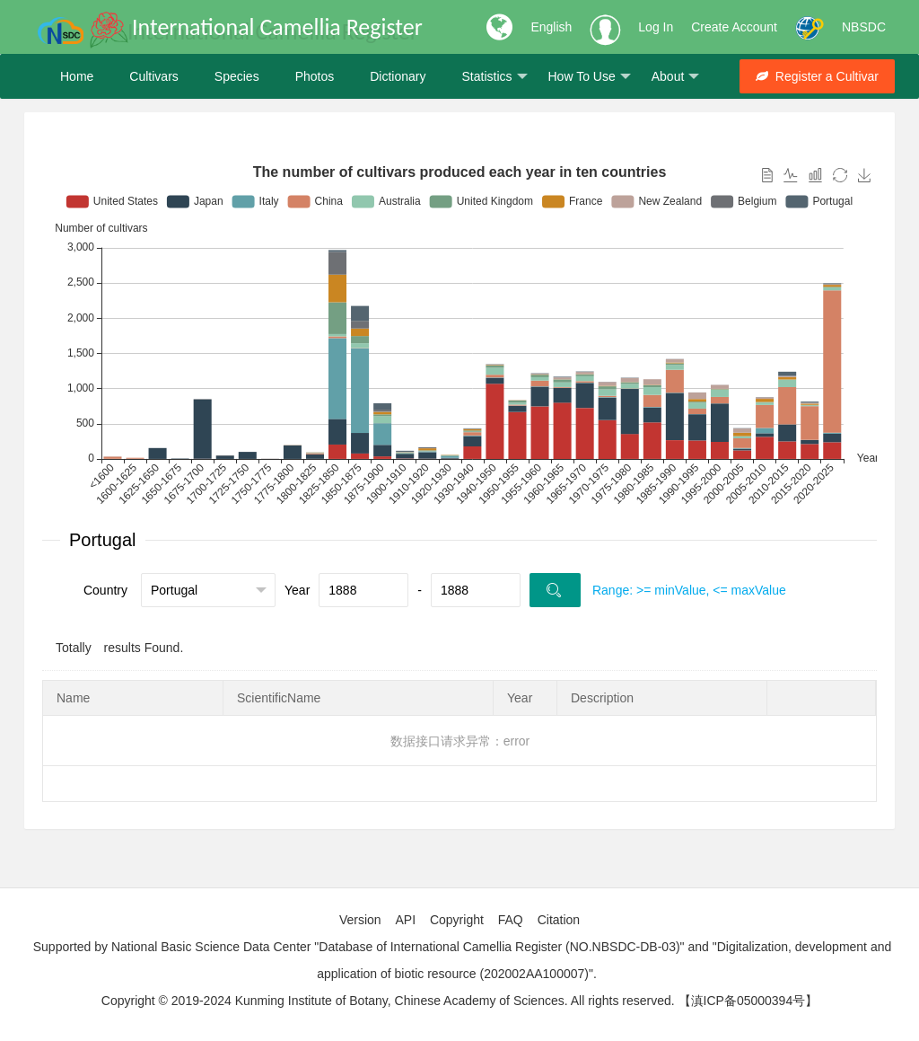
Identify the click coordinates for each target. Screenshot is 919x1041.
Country (105, 590)
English (551, 27)
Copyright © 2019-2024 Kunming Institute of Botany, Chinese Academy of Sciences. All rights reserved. (388, 1000)
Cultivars (153, 76)
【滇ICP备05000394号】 (748, 1000)
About (676, 76)
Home (76, 76)
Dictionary (397, 76)
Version (360, 920)
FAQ (510, 920)
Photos (315, 76)
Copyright (457, 920)
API (405, 920)
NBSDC (864, 27)
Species (236, 76)
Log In (655, 27)
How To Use (589, 76)
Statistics (494, 76)
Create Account (734, 27)
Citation (559, 920)
